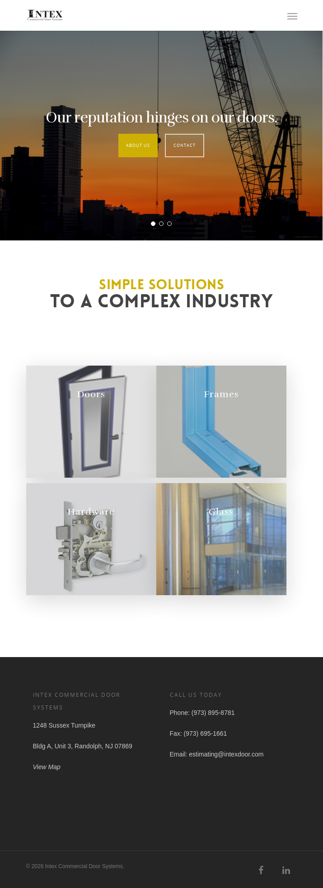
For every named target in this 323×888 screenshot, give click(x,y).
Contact (184, 145)
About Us (138, 145)
